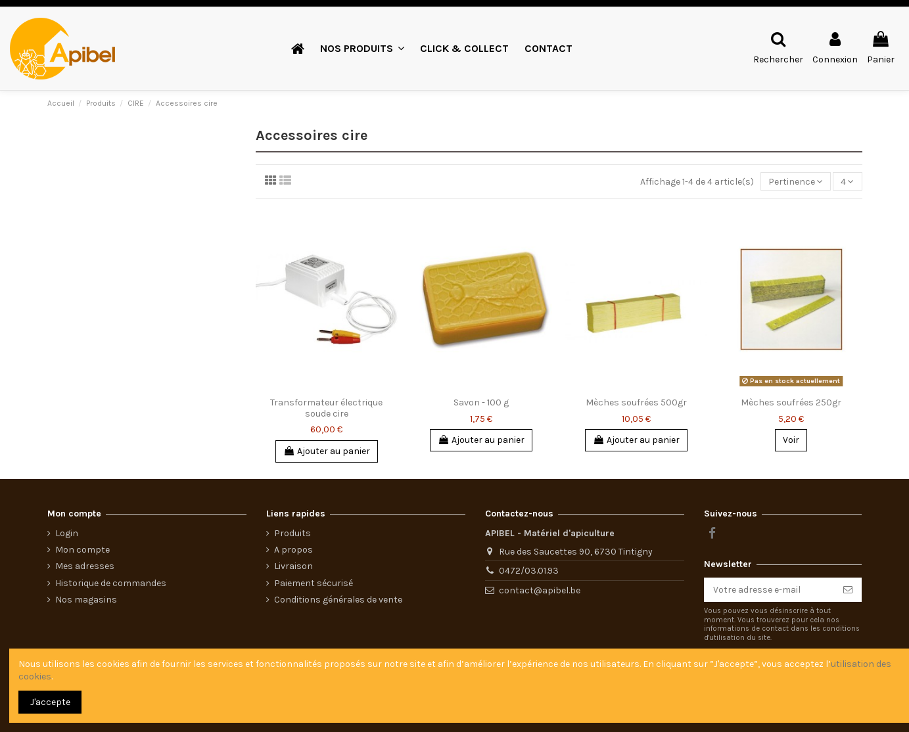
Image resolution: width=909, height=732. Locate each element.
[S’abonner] (848, 590)
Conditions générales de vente (338, 599)
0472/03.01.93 (529, 570)
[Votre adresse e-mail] (769, 590)
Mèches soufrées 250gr (791, 402)
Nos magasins (86, 599)
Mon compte (82, 549)
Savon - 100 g (481, 402)
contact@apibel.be (539, 590)
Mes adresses (84, 566)
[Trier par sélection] (795, 181)
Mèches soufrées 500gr (636, 402)
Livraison (293, 566)
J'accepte (50, 702)
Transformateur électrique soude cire (326, 408)
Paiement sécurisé (313, 583)
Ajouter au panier (326, 451)
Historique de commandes (110, 583)
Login (66, 533)
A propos (293, 549)
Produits (292, 533)
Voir (791, 440)
